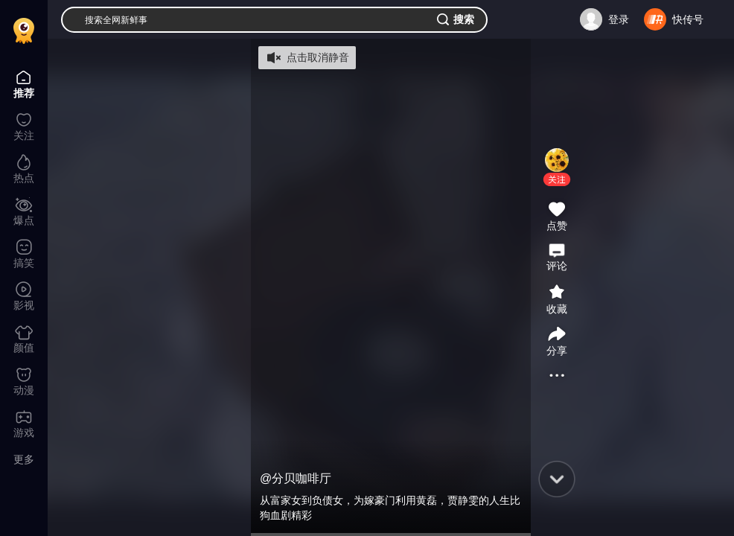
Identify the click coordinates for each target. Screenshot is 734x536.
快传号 (687, 19)
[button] (556, 179)
